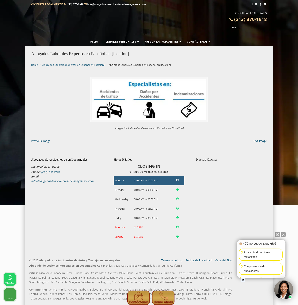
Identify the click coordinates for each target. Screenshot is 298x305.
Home (34, 65)
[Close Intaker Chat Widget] (283, 234)
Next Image (259, 141)
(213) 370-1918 (75, 4)
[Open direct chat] (277, 234)
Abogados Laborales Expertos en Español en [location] (73, 65)
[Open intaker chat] (243, 280)
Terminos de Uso (171, 260)
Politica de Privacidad (198, 260)
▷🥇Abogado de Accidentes (149, 19)
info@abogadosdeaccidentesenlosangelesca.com (116, 4)
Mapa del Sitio (223, 260)
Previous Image (40, 141)
